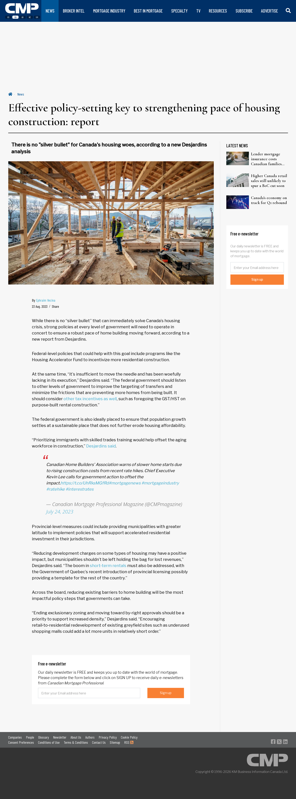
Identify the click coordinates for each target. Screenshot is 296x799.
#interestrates (80, 489)
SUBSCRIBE (244, 10)
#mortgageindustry (160, 483)
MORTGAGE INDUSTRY (109, 10)
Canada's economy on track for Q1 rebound (269, 200)
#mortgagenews (125, 483)
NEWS (50, 10)
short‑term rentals (108, 565)
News (20, 94)
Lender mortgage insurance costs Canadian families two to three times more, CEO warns (266, 159)
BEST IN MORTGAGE (148, 10)
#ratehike (55, 489)
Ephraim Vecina (45, 300)
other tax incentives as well (90, 398)
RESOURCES (218, 10)
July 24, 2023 (59, 511)
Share (55, 306)
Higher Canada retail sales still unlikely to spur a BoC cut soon (269, 180)
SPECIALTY (179, 10)
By (43, 300)
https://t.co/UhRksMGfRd (84, 483)
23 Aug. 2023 (39, 306)
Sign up (165, 693)
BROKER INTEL (73, 10)
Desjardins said (101, 446)
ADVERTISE (269, 10)
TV (198, 10)
